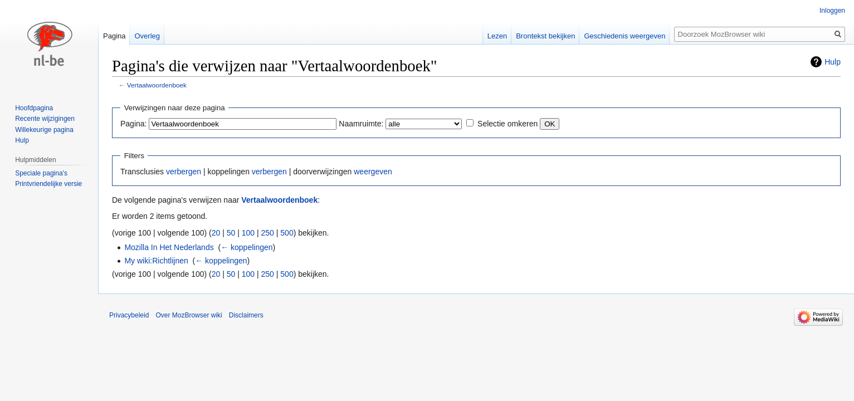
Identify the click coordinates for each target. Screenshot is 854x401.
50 (231, 232)
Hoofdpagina (34, 108)
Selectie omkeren (507, 123)
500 (286, 232)
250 (267, 232)
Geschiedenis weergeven (624, 36)
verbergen (183, 171)
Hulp (832, 61)
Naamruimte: (361, 123)
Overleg (147, 36)
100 (248, 232)
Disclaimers (246, 315)
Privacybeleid (129, 315)
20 (216, 232)
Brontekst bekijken (545, 36)
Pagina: (133, 123)
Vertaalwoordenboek (157, 85)
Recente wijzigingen (45, 119)
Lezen (497, 36)
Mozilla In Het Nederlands (168, 247)
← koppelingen (246, 247)
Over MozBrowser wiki (188, 315)
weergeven (373, 171)
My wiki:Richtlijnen (156, 260)
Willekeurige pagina (44, 130)
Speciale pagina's (41, 173)
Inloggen (832, 10)
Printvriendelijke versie (48, 184)
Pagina (114, 36)
